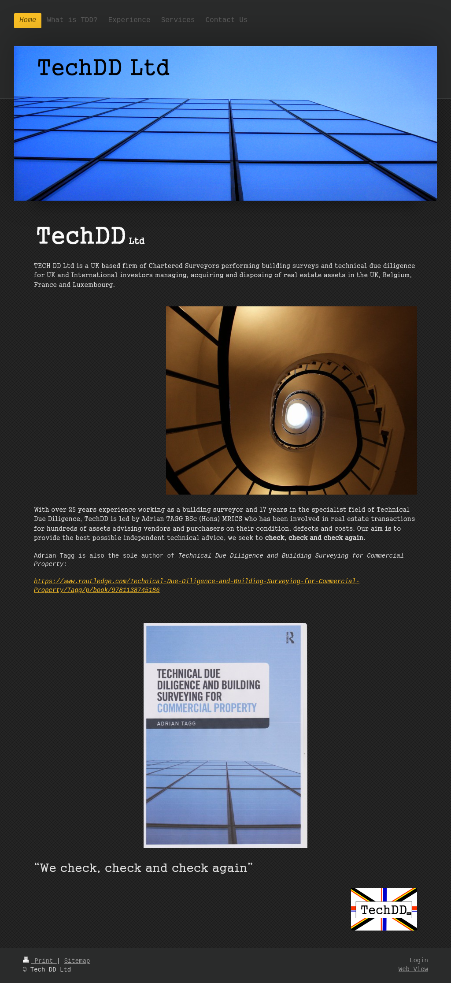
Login (419, 960)
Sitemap (77, 960)
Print (40, 960)
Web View (413, 969)
